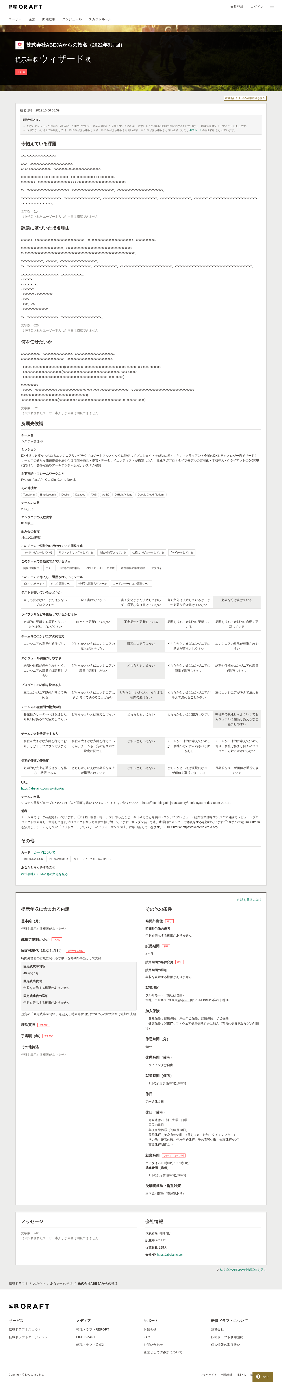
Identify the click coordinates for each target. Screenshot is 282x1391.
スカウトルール (100, 19)
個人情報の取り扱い (225, 1344)
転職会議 (226, 1374)
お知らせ (150, 1329)
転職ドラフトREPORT (92, 1329)
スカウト (39, 1283)
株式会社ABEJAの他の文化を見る (44, 874)
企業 (32, 19)
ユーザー (15, 19)
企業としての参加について (163, 1352)
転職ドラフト (18, 1283)
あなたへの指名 (61, 1283)
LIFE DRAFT (85, 1337)
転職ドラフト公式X (90, 1344)
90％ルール (195, 130)
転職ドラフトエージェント (28, 1337)
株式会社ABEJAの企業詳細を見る (245, 98)
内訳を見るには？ (249, 899)
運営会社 (217, 1329)
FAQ (147, 1337)
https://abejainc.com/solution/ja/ (42, 788)
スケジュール (72, 19)
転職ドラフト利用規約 (227, 1337)
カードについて (44, 852)
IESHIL (241, 1374)
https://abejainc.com (170, 1254)
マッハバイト (208, 1374)
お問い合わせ (153, 1344)
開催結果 (48, 19)
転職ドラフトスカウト (25, 1329)
